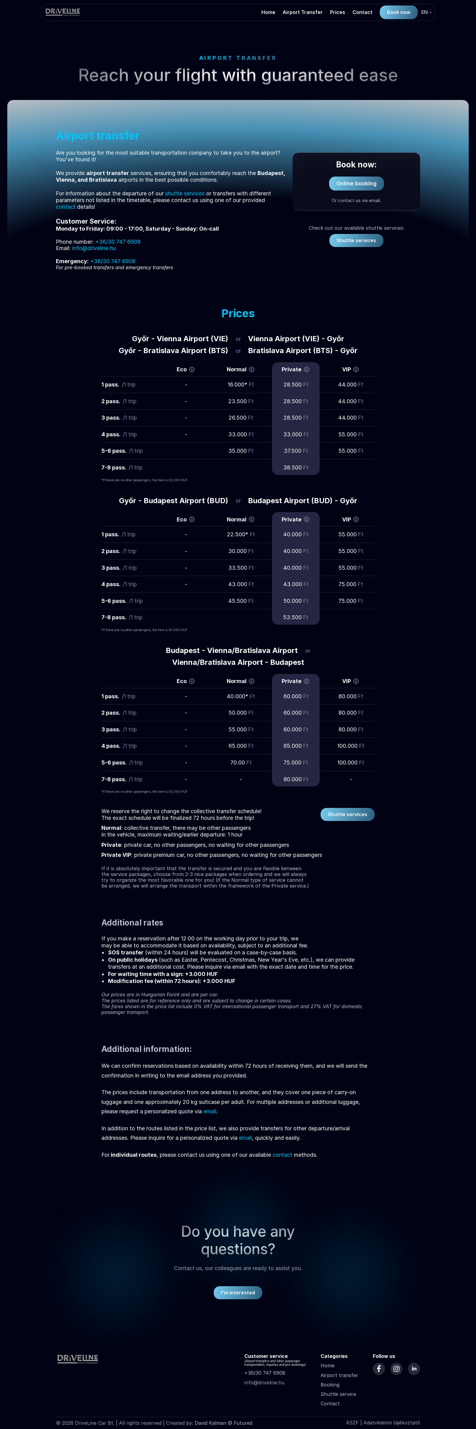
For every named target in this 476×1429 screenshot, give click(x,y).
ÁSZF (352, 1423)
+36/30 (105, 242)
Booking (330, 1385)
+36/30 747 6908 (264, 1373)
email (209, 1111)
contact (66, 207)
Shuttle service (338, 1394)
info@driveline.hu (94, 248)
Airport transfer (339, 1375)
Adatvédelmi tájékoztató (391, 1423)
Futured (243, 1423)
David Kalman (210, 1423)
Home (328, 1365)
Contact (330, 1403)
